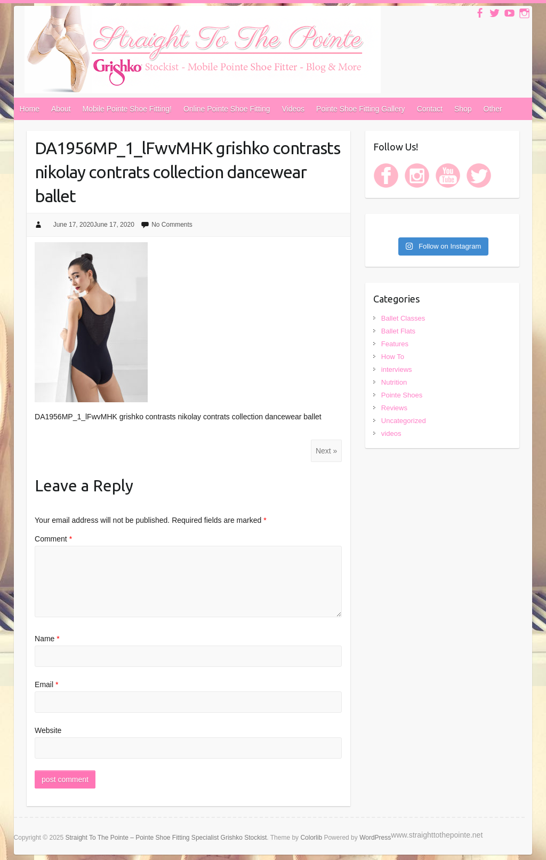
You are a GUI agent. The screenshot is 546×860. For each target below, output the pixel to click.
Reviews (394, 408)
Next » (326, 451)
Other (493, 109)
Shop (463, 109)
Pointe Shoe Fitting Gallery (360, 109)
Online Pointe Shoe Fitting (226, 109)
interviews (396, 369)
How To (392, 357)
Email (46, 684)
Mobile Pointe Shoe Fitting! (127, 109)
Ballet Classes (403, 318)
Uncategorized (403, 421)
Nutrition (394, 382)
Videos (293, 109)
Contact (430, 109)
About (61, 109)
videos (391, 433)
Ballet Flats (398, 331)
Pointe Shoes (401, 395)
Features (394, 344)
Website (48, 730)
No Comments (171, 224)
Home (29, 109)
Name (47, 638)
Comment (53, 539)
